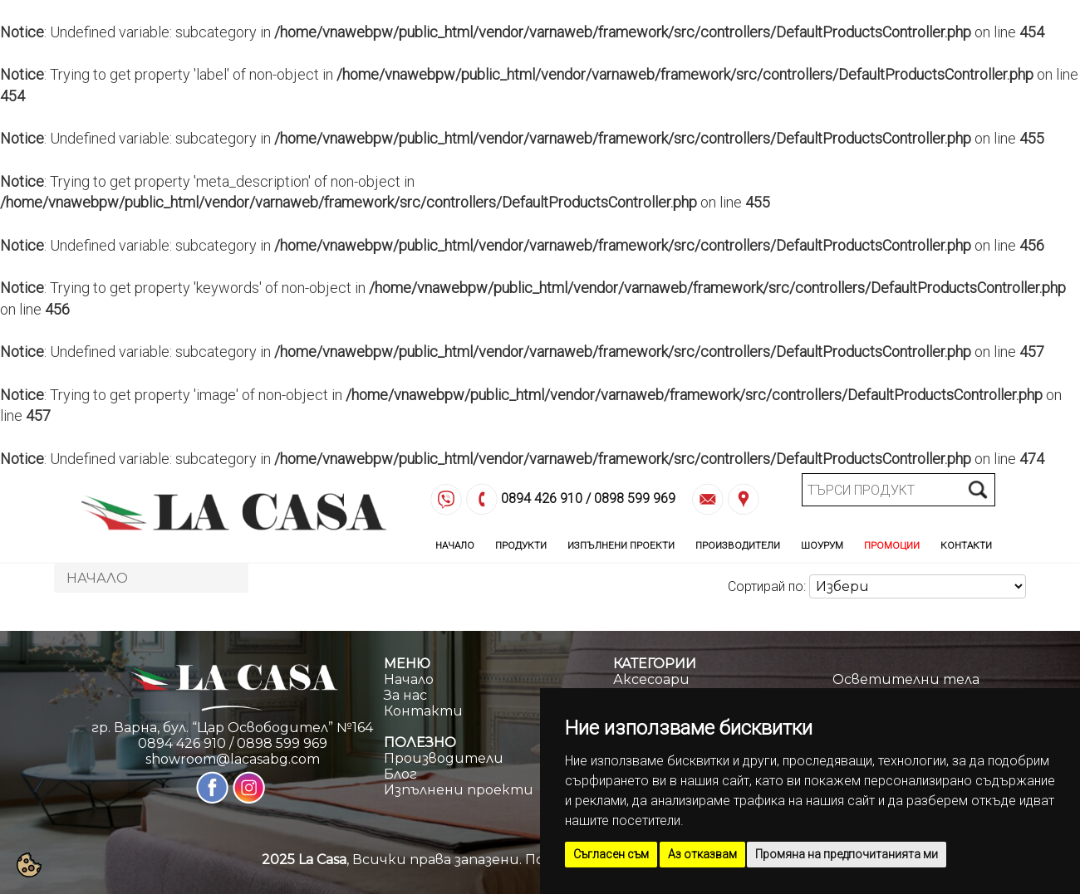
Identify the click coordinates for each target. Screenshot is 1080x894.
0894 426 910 (541, 499)
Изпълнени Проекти (621, 545)
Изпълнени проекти (458, 790)
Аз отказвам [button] (702, 854)
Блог (400, 774)
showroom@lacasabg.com (232, 759)
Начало (454, 545)
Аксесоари (651, 679)
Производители (737, 545)
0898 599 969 (634, 499)
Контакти (966, 545)
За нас (405, 695)
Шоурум (822, 545)
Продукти (521, 545)
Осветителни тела (905, 679)
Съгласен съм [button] (611, 854)
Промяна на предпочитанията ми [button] (846, 854)
